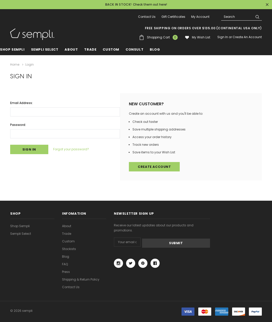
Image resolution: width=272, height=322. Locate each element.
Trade (66, 233)
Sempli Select (44, 49)
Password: (18, 124)
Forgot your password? (75, 149)
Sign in (222, 37)
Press (66, 271)
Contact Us (147, 16)
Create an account (247, 37)
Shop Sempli (12, 49)
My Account (200, 16)
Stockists (69, 248)
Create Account (155, 166)
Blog (65, 256)
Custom (68, 241)
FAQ (65, 264)
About (66, 226)
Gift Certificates (173, 16)
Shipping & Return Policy (80, 279)
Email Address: (21, 102)
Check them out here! (150, 4)
